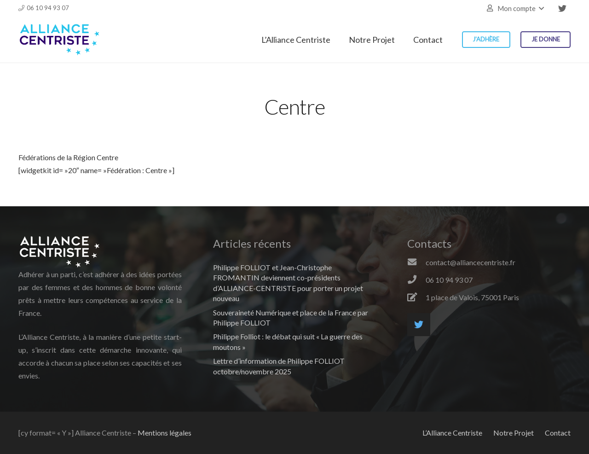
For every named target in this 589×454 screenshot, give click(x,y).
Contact (558, 432)
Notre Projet (513, 432)
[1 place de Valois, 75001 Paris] (416, 297)
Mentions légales (164, 432)
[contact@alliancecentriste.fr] (416, 262)
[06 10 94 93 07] (416, 280)
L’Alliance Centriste (452, 432)
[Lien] (59, 39)
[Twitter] (562, 8)
